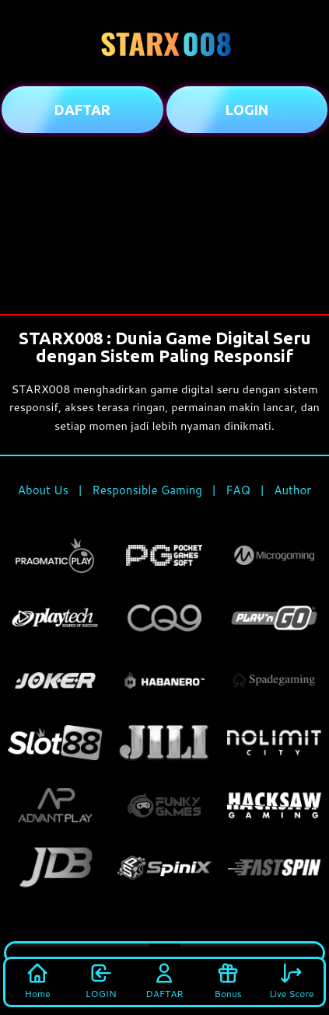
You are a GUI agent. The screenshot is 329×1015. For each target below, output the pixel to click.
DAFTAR (164, 980)
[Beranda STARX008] (165, 43)
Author (292, 490)
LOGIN (101, 980)
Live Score (291, 980)
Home (38, 980)
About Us (43, 490)
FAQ (238, 490)
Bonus (228, 980)
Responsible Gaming (147, 490)
